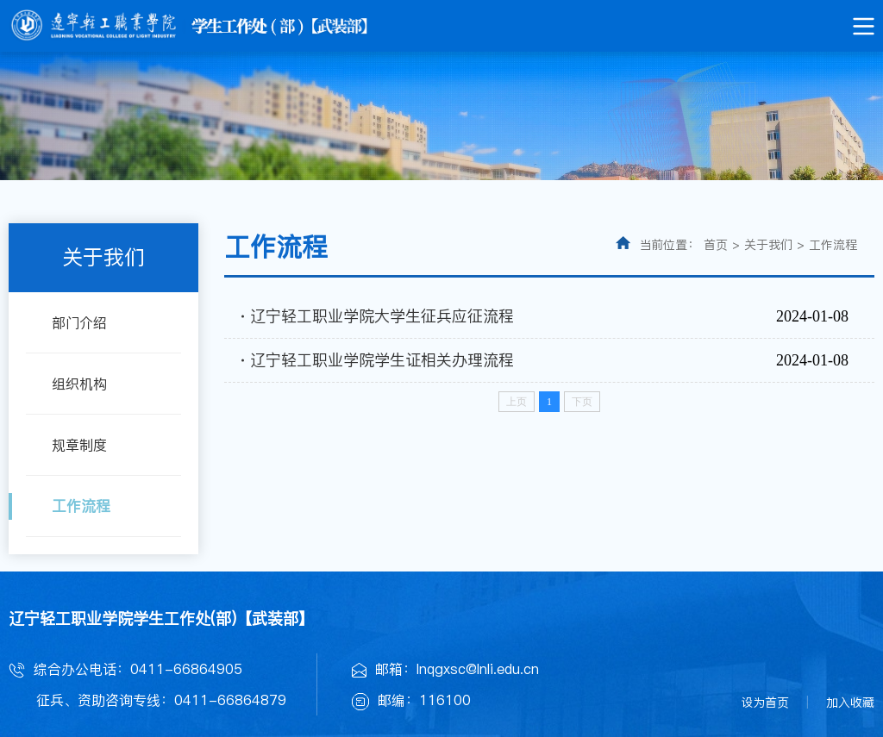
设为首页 (765, 702)
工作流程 (81, 506)
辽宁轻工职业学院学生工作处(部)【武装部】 (161, 618)
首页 (716, 244)
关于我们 (768, 244)
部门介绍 (79, 322)
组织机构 (79, 383)
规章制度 (79, 444)
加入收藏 (850, 702)
